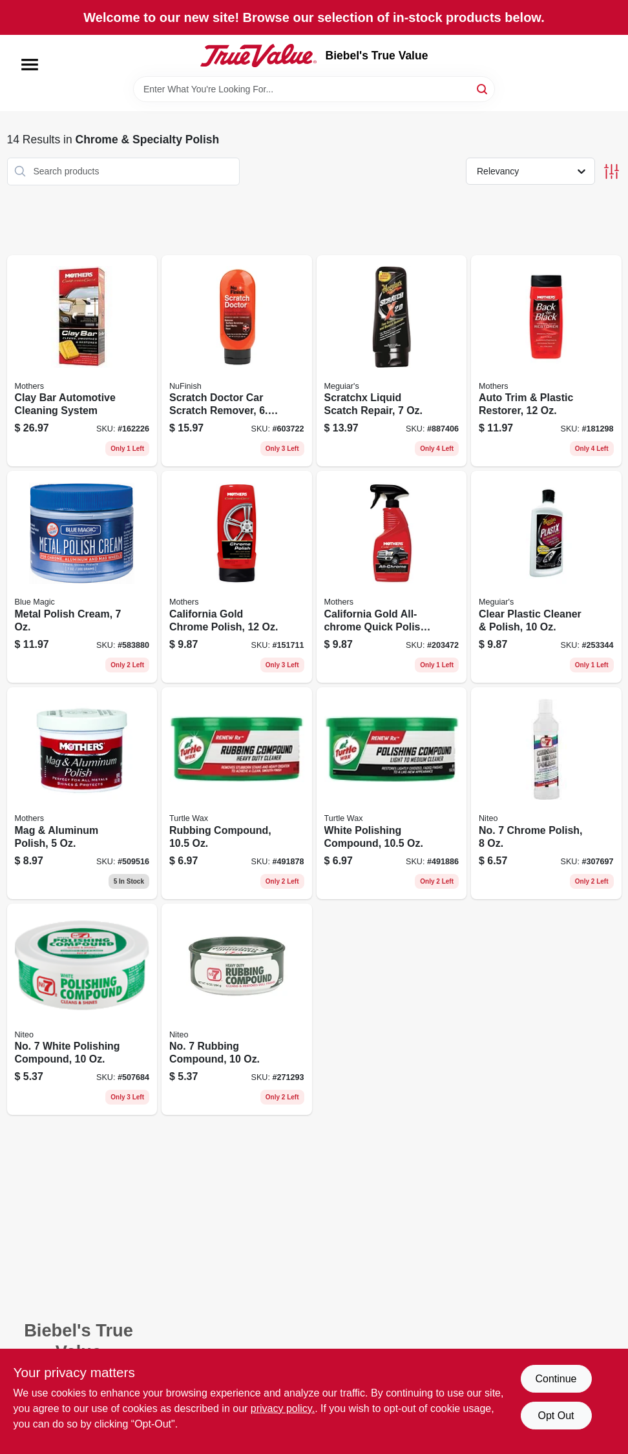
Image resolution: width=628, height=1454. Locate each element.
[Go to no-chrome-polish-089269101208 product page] (546, 793)
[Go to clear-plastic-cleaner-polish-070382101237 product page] (546, 577)
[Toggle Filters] (611, 171)
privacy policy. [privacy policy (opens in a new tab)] (283, 1408)
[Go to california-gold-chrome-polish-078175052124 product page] (237, 577)
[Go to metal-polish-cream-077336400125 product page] (82, 577)
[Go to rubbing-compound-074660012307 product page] (237, 793)
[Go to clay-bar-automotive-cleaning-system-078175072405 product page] (82, 361)
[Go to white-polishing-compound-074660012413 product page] (392, 793)
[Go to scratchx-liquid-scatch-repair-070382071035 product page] (392, 361)
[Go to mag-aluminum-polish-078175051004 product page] (82, 793)
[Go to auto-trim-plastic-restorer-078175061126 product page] (546, 361)
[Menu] (29, 64)
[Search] (483, 88)
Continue (555, 1378)
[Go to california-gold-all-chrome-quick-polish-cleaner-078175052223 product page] (392, 577)
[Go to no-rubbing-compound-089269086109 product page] (237, 1010)
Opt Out (556, 1415)
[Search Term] (314, 89)
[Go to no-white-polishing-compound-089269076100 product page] (82, 1010)
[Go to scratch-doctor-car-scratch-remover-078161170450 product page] (237, 361)
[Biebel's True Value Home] (258, 55)
